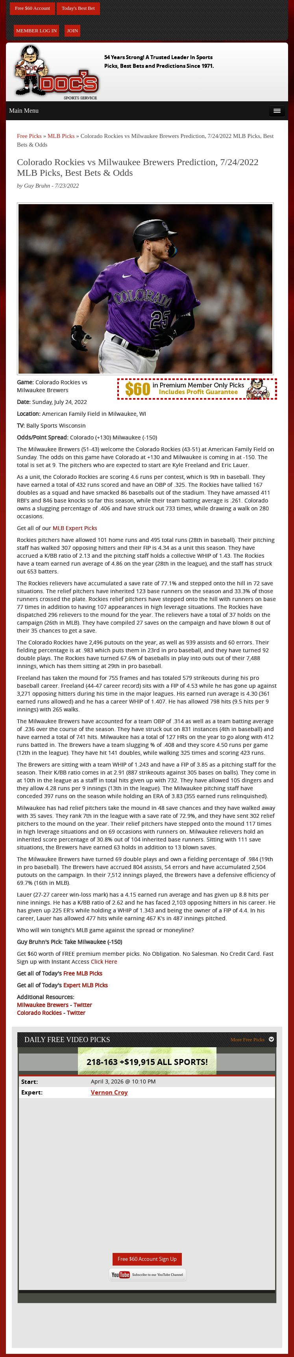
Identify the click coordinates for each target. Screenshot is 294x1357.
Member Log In (36, 31)
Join (72, 31)
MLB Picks (61, 137)
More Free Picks (254, 1042)
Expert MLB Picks (85, 986)
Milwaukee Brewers (42, 1005)
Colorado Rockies (39, 1013)
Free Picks (29, 137)
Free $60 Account (34, 9)
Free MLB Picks (82, 974)
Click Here (104, 962)
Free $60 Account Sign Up (147, 1262)
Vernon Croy (109, 1095)
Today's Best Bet (84, 9)
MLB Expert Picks (75, 528)
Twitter (83, 1005)
